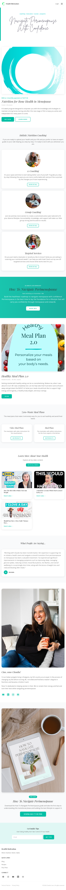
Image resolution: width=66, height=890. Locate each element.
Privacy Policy (15, 885)
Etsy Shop (5, 867)
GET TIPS (49, 837)
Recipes (4, 864)
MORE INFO (33, 309)
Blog (3, 861)
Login (57, 4)
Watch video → (8, 496)
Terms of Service (6, 885)
